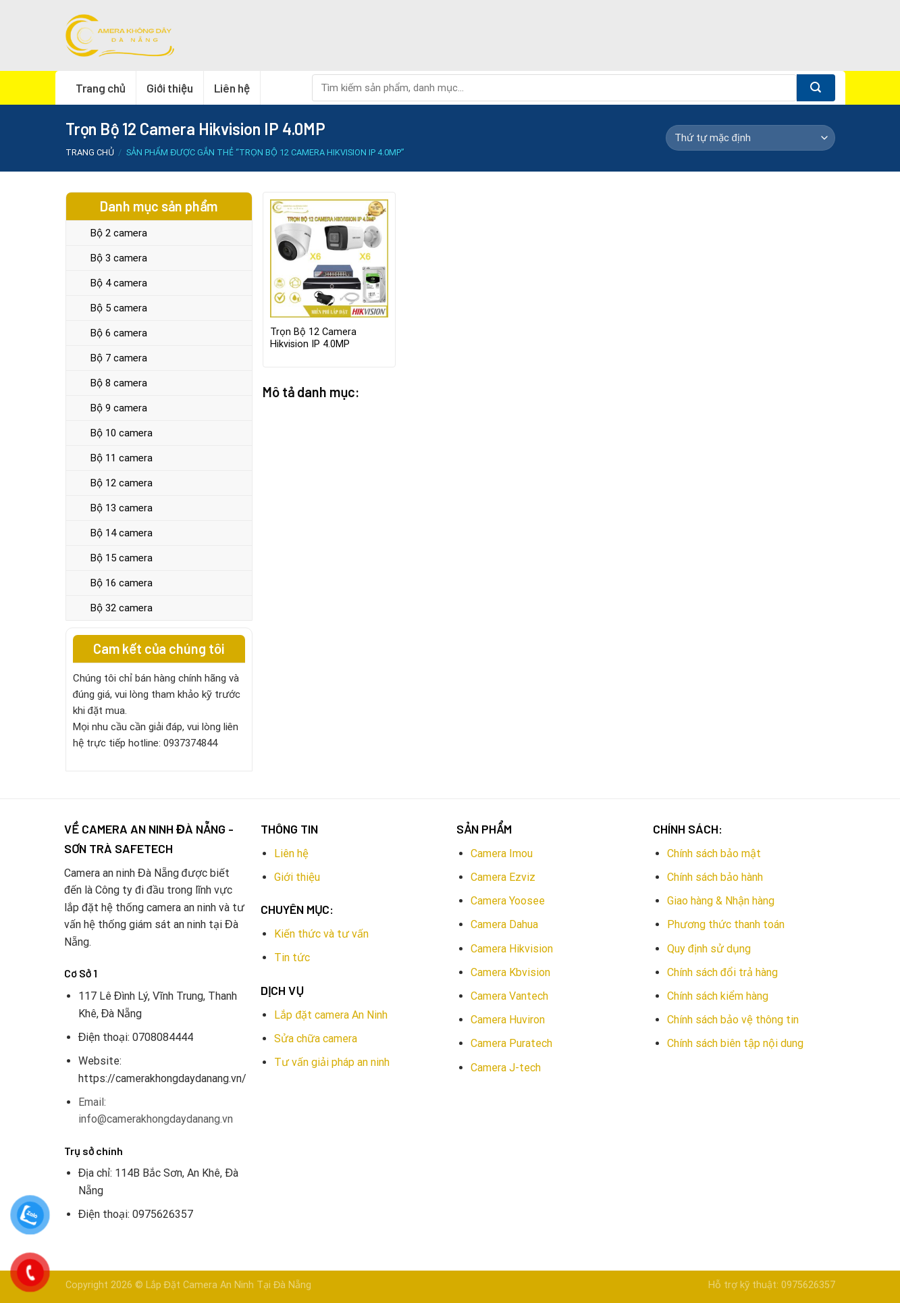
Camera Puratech (511, 1043)
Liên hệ (232, 88)
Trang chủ (101, 88)
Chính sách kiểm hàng (717, 996)
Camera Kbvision (510, 972)
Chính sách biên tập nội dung (735, 1043)
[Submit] (816, 87)
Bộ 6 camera (118, 333)
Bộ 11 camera (121, 458)
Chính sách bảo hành (715, 877)
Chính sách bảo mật (714, 853)
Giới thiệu (170, 88)
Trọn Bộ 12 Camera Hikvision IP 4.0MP (313, 338)
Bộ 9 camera (118, 408)
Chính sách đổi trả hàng (722, 972)
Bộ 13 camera (121, 508)
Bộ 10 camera (121, 433)
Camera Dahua (504, 924)
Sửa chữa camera (315, 1038)
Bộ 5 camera (118, 308)
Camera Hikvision (512, 948)
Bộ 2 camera (118, 233)
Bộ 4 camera (118, 283)
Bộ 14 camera (121, 533)
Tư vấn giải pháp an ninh (332, 1062)
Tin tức (292, 957)
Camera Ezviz (503, 877)
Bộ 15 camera (121, 558)
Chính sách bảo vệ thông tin (733, 1019)
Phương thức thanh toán (726, 924)
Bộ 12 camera (121, 483)
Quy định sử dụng (709, 948)
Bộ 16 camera (121, 583)
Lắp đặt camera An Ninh (331, 1014)
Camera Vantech (509, 996)
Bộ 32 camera (121, 608)
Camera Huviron (508, 1019)
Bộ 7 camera (118, 358)
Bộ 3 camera (118, 258)
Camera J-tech (506, 1067)
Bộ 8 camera (118, 383)
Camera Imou (502, 853)
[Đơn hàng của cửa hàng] (750, 138)
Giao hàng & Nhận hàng (720, 900)
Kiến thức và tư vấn (321, 933)
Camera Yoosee (508, 900)
